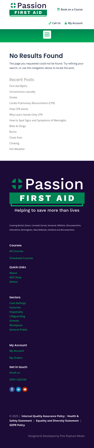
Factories (15, 307)
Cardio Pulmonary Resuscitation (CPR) (32, 103)
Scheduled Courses (21, 258)
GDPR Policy (17, 425)
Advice (13, 282)
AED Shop (15, 277)
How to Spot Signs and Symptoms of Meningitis (37, 120)
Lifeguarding (17, 316)
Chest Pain (15, 137)
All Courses (16, 251)
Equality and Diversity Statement (57, 420)
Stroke (13, 97)
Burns (13, 132)
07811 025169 (17, 379)
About (13, 273)
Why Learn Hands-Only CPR (26, 114)
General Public (18, 329)
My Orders (16, 358)
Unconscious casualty (22, 91)
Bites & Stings (17, 126)
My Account (16, 351)
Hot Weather (17, 149)
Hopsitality (16, 312)
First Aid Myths (18, 86)
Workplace (16, 325)
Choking (14, 143)
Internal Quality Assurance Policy (43, 416)
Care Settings (17, 303)
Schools (14, 320)
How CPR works (18, 109)
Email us (14, 372)
